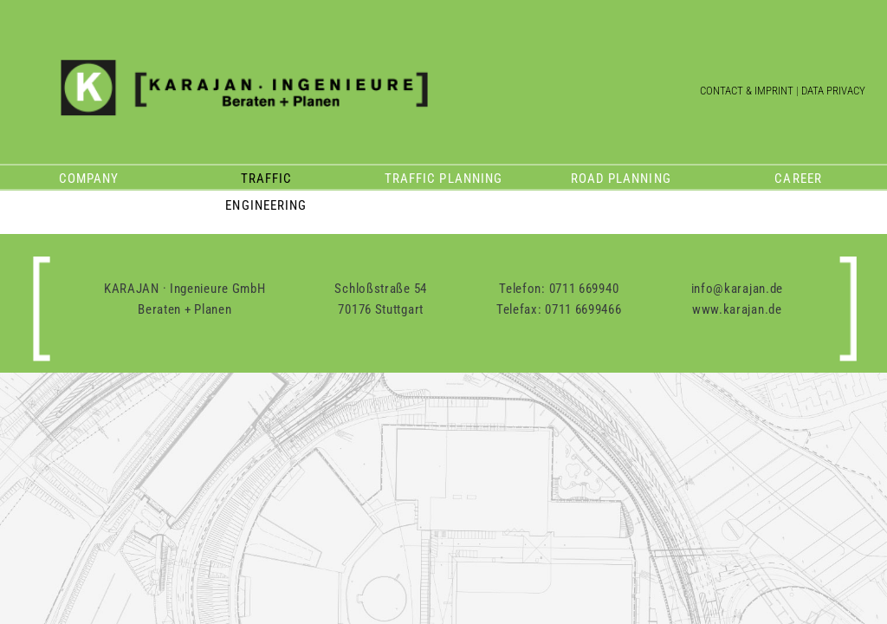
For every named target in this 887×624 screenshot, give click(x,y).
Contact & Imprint (746, 90)
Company (89, 178)
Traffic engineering (266, 181)
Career (797, 178)
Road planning (621, 178)
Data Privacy (833, 90)
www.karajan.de (737, 309)
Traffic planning (443, 178)
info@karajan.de (737, 288)
